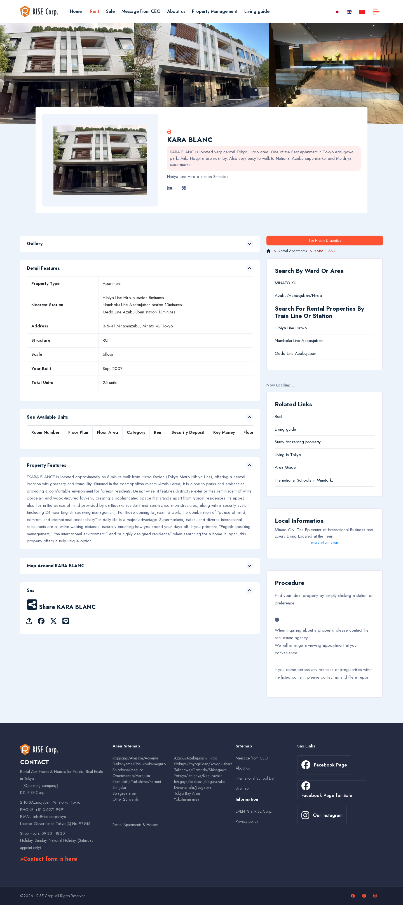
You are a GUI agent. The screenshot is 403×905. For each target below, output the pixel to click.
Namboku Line (287, 340)
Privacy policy (247, 821)
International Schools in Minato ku (304, 480)
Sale (110, 11)
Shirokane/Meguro (128, 770)
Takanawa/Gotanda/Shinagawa (200, 770)
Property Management (215, 11)
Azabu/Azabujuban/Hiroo (298, 295)
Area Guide (285, 467)
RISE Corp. (45, 896)
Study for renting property (298, 442)
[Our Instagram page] (375, 896)
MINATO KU (285, 283)
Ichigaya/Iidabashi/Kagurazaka (199, 781)
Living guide (257, 11)
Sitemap (242, 788)
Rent (94, 11)
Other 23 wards (126, 799)
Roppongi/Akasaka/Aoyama (135, 758)
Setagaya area (124, 793)
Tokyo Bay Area (187, 793)
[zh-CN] (362, 11)
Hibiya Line (284, 328)
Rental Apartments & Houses (135, 824)
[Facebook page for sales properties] (364, 896)
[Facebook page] (353, 896)
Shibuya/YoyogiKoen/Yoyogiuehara (203, 764)
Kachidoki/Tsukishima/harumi (137, 781)
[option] (67, 73)
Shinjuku (119, 787)
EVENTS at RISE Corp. (254, 811)
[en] (349, 11)
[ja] (337, 11)
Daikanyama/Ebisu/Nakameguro (139, 764)
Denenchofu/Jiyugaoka (192, 787)
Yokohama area (186, 799)
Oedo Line (284, 353)
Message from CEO (140, 11)
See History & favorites (325, 240)
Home (76, 11)
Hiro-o (301, 328)
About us (176, 11)
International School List (255, 778)
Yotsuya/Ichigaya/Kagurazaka (198, 776)
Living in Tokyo (288, 455)
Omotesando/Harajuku (131, 776)
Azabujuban (312, 340)
